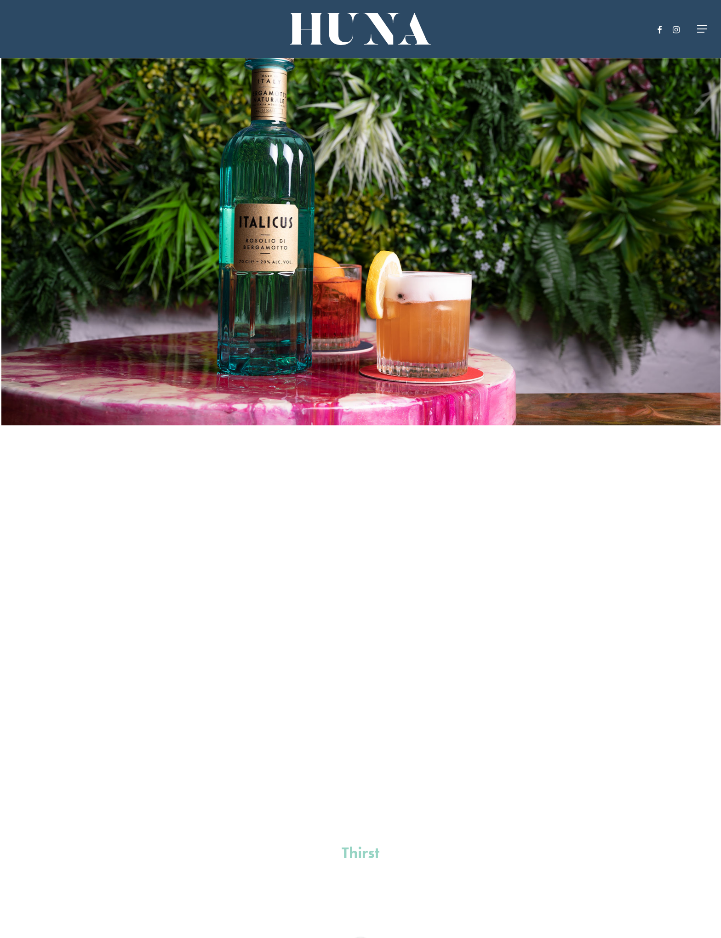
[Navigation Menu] (702, 29)
